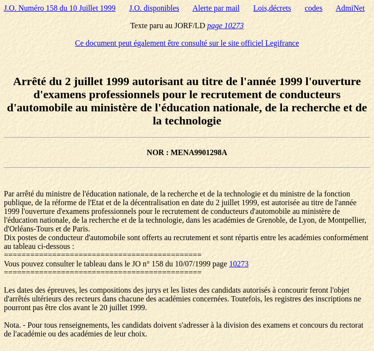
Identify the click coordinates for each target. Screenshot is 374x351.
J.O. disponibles (154, 8)
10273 (238, 264)
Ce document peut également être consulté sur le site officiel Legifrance (187, 43)
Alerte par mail (216, 8)
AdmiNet (350, 8)
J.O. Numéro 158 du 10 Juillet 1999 (59, 8)
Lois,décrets (272, 8)
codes (313, 8)
